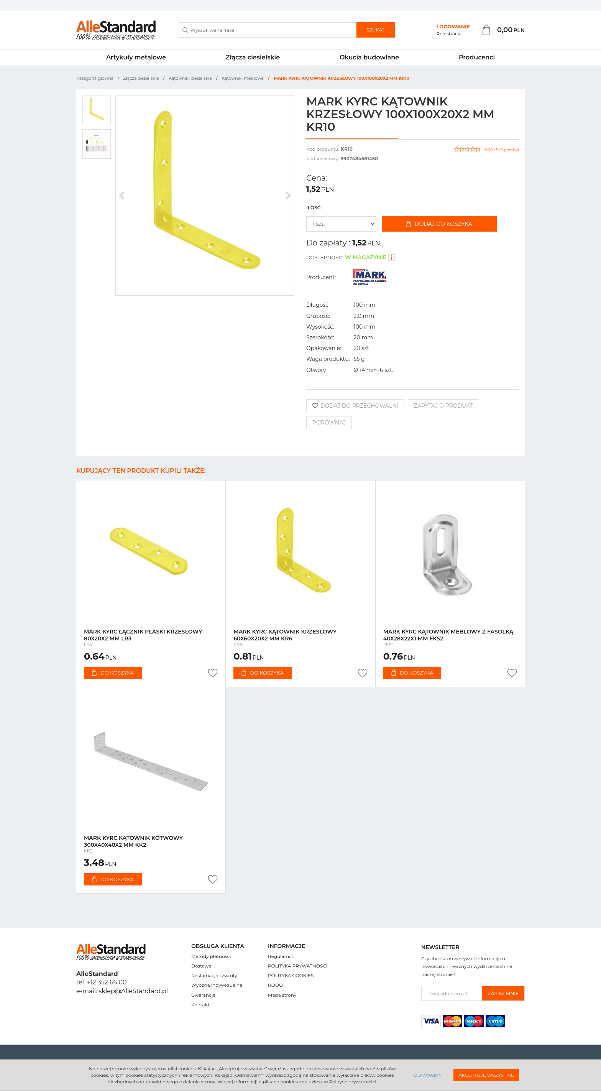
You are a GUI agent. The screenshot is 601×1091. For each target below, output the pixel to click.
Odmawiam (428, 1075)
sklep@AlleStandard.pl (133, 991)
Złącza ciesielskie (253, 57)
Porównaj (329, 422)
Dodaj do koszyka (439, 224)
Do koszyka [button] (113, 673)
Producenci (477, 57)
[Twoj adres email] (452, 993)
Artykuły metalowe (136, 57)
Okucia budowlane (369, 57)
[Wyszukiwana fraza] (267, 30)
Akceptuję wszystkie (486, 1075)
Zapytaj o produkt (443, 405)
